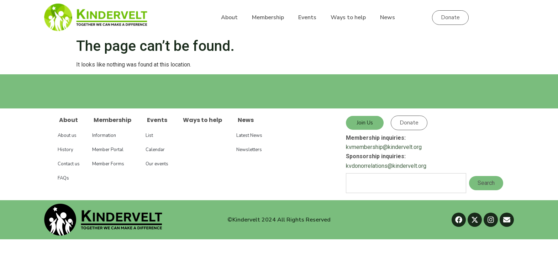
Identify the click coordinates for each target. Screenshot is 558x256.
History (65, 149)
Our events (157, 164)
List (149, 135)
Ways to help (348, 17)
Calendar (155, 149)
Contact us (69, 164)
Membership (268, 17)
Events (307, 17)
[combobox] (406, 183)
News (387, 17)
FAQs (63, 178)
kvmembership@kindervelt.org (384, 147)
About (229, 17)
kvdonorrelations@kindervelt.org (386, 165)
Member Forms (108, 164)
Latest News (249, 135)
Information (104, 135)
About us (67, 135)
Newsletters (249, 149)
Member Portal (107, 149)
